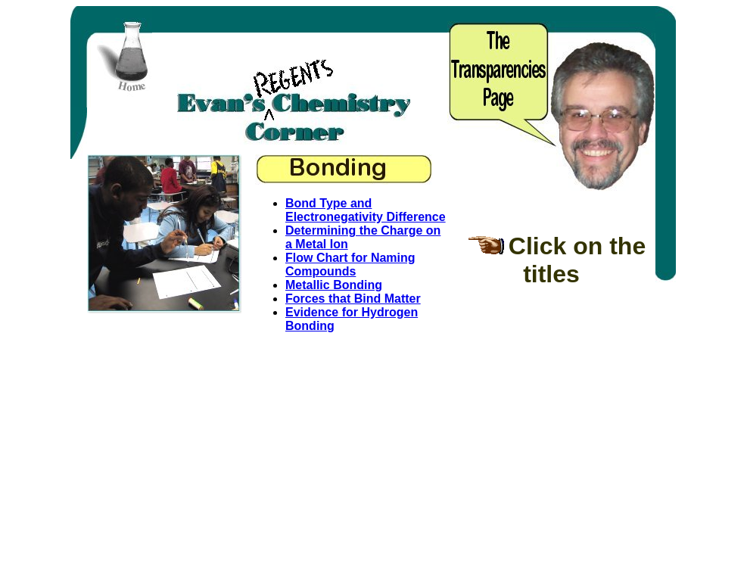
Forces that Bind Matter (353, 298)
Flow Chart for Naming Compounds (350, 264)
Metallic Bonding (333, 285)
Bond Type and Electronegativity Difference (365, 210)
